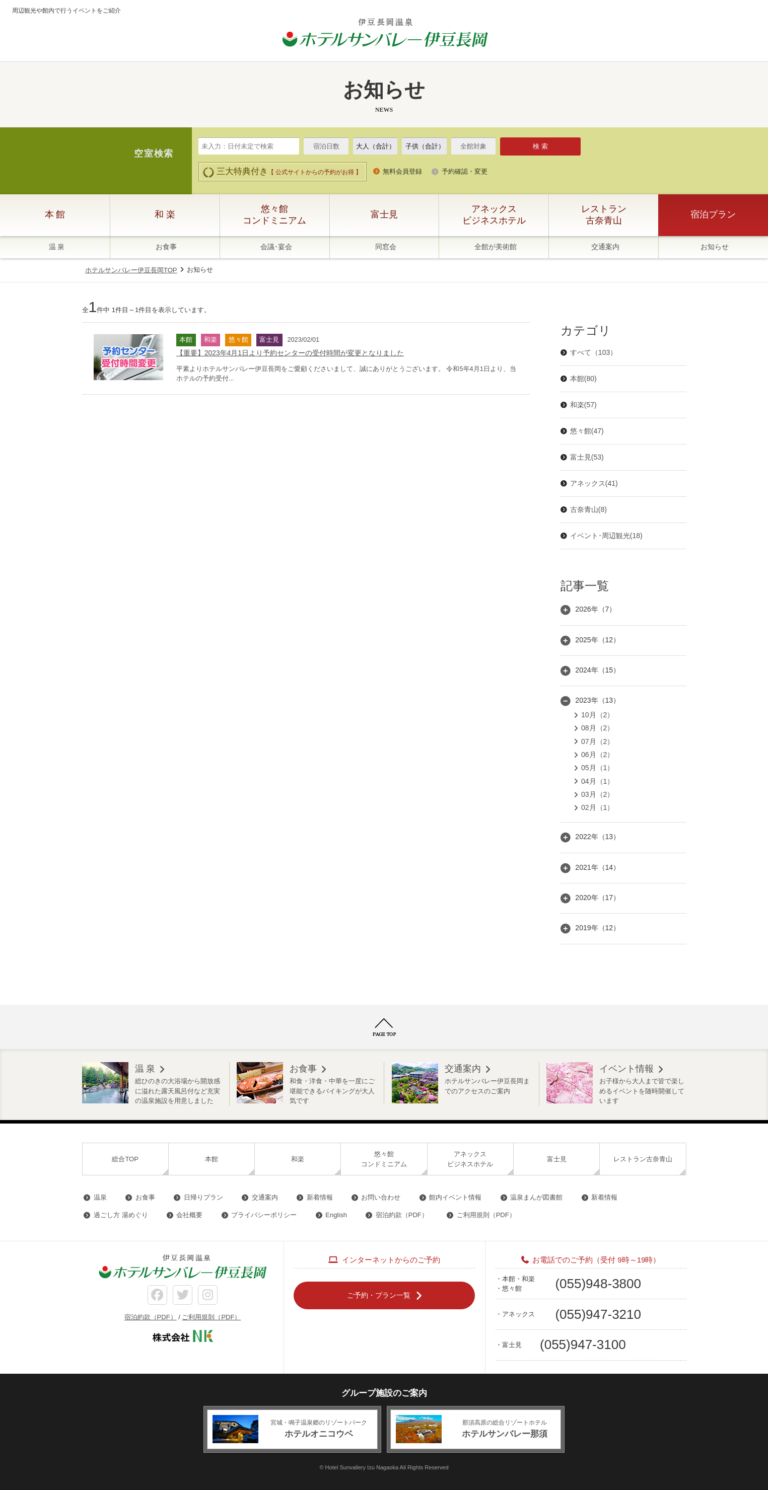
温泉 (100, 1197)
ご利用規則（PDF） (486, 1215)
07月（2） (597, 741)
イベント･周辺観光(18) (606, 536)
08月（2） (597, 728)
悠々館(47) (587, 431)
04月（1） (597, 781)
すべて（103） (593, 352)
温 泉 (57, 247)
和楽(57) (583, 405)
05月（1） (597, 768)
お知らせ (715, 247)
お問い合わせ (380, 1197)
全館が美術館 (495, 247)
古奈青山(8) (588, 509)
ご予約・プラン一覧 (378, 1295)
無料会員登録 (402, 171)
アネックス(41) (594, 483)
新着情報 (320, 1197)
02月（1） (597, 807)
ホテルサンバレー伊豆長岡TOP (131, 270)
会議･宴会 (276, 247)
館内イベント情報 (455, 1197)
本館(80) (583, 379)
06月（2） (597, 755)
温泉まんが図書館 (536, 1197)
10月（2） (597, 715)
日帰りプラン (203, 1197)
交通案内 (605, 247)
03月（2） (597, 794)
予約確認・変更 (464, 171)
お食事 (166, 247)
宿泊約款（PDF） (402, 1215)
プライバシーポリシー (264, 1215)
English (336, 1215)
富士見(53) (587, 457)
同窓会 (385, 247)
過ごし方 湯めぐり (121, 1215)
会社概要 (189, 1215)
